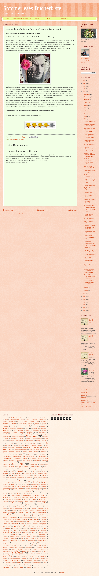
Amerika (13, 423)
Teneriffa (27, 549)
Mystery (41, 514)
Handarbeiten (36, 475)
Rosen (17, 536)
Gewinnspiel (20, 471)
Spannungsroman (41, 543)
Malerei (32, 510)
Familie (43, 454)
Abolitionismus (45, 417)
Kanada (21, 488)
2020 (84, 296)
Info (14, 482)
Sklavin (19, 543)
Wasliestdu (6, 560)
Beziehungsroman (6, 432)
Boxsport (40, 438)
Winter (19, 562)
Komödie (45, 491)
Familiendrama (6, 456)
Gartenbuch (11, 466)
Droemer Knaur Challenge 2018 (30, 447)
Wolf (4, 564)
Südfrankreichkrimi (13, 547)
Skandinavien (6, 544)
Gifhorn (34, 471)
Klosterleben (20, 491)
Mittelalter (20, 512)
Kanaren (27, 488)
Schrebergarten (31, 540)
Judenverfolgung (26, 486)
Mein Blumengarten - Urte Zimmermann (89, 206)
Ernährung (44, 453)
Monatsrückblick (42, 512)
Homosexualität (6, 481)
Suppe (32, 545)
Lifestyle (4, 506)
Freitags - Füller (6, 464)
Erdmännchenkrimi (29, 453)
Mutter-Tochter (28, 514)
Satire (38, 538)
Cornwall (18, 443)
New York (44, 519)
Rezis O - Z (64, 19)
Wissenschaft (27, 562)
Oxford (25, 526)
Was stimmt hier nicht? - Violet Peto (89, 167)
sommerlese (86, 58)
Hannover (44, 475)
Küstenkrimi (42, 499)
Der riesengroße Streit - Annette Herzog (89, 232)
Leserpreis (25, 503)
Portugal (39, 528)
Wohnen (45, 562)
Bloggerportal (31, 436)
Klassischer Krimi (12, 491)
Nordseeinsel (36, 521)
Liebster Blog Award (42, 505)
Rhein (23, 534)
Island (43, 482)
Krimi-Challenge (16, 495)
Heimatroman (29, 477)
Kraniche (11, 493)
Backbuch (42, 426)
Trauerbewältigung (7, 555)
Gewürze (28, 471)
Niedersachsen (6, 521)
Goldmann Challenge (28, 473)
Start (7, 19)
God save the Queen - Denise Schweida (89, 251)
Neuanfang (24, 519)
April (85, 116)
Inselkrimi (28, 482)
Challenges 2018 (28, 442)
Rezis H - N (51, 19)
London (40, 506)
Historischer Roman (25, 479)
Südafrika (5, 547)
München (5, 517)
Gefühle (15, 468)
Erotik (4, 454)
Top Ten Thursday (18, 553)
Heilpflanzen (21, 477)
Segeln (27, 542)
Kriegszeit (44, 493)
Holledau (38, 479)
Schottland (22, 540)
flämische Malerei (19, 565)
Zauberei (9, 564)
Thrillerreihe (25, 551)
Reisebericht (18, 532)
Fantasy (25, 458)
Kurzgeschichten (17, 499)
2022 (84, 92)
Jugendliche (43, 486)
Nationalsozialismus (25, 517)
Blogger (45, 434)
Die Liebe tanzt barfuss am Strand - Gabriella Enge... (89, 154)
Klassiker (38, 490)
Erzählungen (31, 454)
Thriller (16, 551)
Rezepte (14, 534)
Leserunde (31, 503)
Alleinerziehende (42, 419)
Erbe (22, 453)
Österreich (28, 567)
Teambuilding (5, 549)
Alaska (27, 419)
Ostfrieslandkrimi (7, 526)
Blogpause (45, 436)
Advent (6, 419)
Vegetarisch (43, 556)
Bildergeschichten (42, 432)
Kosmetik (5, 493)
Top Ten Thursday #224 (91, 320)
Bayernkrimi (34, 428)
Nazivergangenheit (7, 519)
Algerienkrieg (34, 419)
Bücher (10, 442)
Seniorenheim (43, 542)
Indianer (4, 482)
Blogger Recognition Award (18, 436)
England (5, 453)
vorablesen (6, 567)
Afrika (22, 419)
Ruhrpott (23, 536)
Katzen (40, 488)
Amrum (30, 423)
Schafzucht (44, 538)
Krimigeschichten (27, 495)
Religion (40, 532)
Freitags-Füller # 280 (89, 218)
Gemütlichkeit (18, 469)
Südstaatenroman (28, 547)
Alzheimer (43, 421)
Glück (12, 473)
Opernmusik (26, 525)
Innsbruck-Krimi (20, 482)
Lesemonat (15, 503)
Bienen (21, 432)
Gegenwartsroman (24, 468)
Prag (45, 528)
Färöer (46, 464)
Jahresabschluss (34, 484)
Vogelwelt (36, 558)
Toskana (38, 553)
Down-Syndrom (10, 447)
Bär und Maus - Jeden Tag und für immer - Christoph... (89, 276)
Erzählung (23, 454)
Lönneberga (40, 508)
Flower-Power (30, 460)
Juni (85, 110)
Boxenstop (34, 438)
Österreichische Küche (39, 567)
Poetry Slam (25, 528)
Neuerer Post (8, 210)
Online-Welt (14, 525)
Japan (18, 486)
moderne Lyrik (43, 565)
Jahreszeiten (43, 484)
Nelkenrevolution (16, 519)
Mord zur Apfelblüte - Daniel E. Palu (89, 124)
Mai (85, 113)
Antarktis (5, 425)
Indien (9, 482)
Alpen (18, 421)
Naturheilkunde (35, 517)
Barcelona (12, 428)
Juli (85, 108)
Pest (3, 528)
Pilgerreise (14, 528)
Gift (39, 471)
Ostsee (14, 526)
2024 (84, 86)
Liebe (44, 503)
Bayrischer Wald (42, 428)
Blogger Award (6, 436)
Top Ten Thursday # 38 (91, 354)
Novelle (22, 523)
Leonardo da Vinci (7, 503)
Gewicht (44, 469)
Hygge (29, 481)
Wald (42, 558)
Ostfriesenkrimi (34, 525)
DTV (18, 139)
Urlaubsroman (34, 556)
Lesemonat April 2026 (91, 369)
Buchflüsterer (13, 139)
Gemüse (11, 470)
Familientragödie (17, 458)
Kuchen (31, 497)
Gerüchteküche (26, 469)
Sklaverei (13, 543)
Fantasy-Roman (33, 458)
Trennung (16, 555)
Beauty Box (6, 430)
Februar (86, 287)
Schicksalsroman (13, 540)
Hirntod (4, 479)
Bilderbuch (30, 432)
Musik (16, 514)
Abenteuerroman (22, 417)
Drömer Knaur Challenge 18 (21, 449)
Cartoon (20, 442)
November (87, 97)
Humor (21, 481)
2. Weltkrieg (6, 417)
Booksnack (21, 438)
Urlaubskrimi (19, 556)
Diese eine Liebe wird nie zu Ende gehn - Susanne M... (89, 227)
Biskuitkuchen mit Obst (15, 434)
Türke (25, 554)
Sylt (45, 545)
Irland (34, 482)
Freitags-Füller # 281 (89, 185)
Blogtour (6, 438)
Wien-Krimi (7, 562)
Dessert (14, 445)
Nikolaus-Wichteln (20, 521)
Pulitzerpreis (43, 530)
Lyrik (27, 508)
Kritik (23, 497)
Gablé (5, 466)
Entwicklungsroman (14, 453)
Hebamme (13, 477)
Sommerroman (25, 544)
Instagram (83, 397)
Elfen (30, 451)
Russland (28, 536)
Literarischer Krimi (19, 506)
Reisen (33, 532)
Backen (5, 428)
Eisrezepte (25, 451)
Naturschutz (43, 517)
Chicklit (35, 442)
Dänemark (36, 449)
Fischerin (12, 460)
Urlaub (12, 556)
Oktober (86, 99)
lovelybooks (28, 565)
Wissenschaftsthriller (36, 562)
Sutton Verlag (39, 545)
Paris (30, 526)
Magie (8, 510)
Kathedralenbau (34, 488)
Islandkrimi (5, 484)
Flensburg (18, 460)
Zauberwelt (15, 564)
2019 (84, 299)
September (87, 102)
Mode (27, 512)
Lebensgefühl (13, 501)
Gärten (15, 475)
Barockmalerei (20, 428)
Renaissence (7, 534)
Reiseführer (26, 532)
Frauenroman (42, 462)
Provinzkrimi (24, 530)
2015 (84, 310)
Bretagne (46, 438)
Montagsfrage (7, 514)
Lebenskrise (20, 501)
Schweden (5, 542)
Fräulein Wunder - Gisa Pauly (88, 215)
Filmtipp (46, 458)
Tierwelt (7, 553)
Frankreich (13, 462)
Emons (36, 451)
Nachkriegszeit (13, 517)
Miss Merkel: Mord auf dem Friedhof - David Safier (89, 282)
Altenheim (32, 421)
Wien (47, 560)
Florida (23, 460)
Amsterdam (37, 423)
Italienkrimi (26, 484)
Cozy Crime (25, 443)
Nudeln (28, 523)
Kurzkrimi (26, 499)
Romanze (12, 536)
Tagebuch (40, 547)
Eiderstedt (5, 451)
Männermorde (19, 515)
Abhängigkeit (30, 417)
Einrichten (18, 451)
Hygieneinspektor (36, 481)
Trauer (44, 553)
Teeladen (13, 549)
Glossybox (5, 473)
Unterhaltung (6, 556)
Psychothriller (33, 530)
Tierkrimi (46, 551)
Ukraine (30, 554)
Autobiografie (35, 426)
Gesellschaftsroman (36, 470)
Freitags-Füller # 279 (89, 254)
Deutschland (21, 445)
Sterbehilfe (17, 545)
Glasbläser (44, 471)
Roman (22, 139)
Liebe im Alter (6, 505)
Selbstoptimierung (34, 542)
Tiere (39, 551)
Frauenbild (27, 462)
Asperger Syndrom (18, 425)
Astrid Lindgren (27, 425)
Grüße (10, 475)
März (85, 119)
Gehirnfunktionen (35, 468)
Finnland (6, 460)
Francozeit (6, 462)
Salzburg (32, 538)
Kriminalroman (39, 495)
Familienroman (7, 458)
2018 (84, 302)
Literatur (27, 506)
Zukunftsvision (31, 564)
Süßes (35, 547)
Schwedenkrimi (14, 542)
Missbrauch (12, 512)
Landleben (5, 501)
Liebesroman (30, 505)
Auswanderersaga (21, 426)
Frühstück (42, 464)
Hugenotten (14, 481)
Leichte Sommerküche (30, 501)
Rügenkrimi (5, 538)
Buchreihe (44, 440)
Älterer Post (72, 210)
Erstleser (17, 454)
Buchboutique (19, 440)
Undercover (44, 554)
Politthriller (32, 528)
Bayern (27, 428)
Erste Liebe (10, 454)
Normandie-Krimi (6, 523)
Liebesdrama (21, 505)
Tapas (45, 547)
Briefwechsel (11, 440)
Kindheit (25, 490)
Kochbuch (28, 492)
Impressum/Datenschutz (22, 19)
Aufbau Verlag (36, 425)
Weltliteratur (29, 560)
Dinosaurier (33, 445)
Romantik (5, 536)
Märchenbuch (34, 515)
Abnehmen (37, 417)
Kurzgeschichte (8, 499)
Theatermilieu (35, 549)
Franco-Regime (45, 460)
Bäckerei (4, 442)
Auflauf (45, 425)
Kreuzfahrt (24, 493)
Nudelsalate (34, 523)
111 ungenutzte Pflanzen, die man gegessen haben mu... (89, 260)
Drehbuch (18, 447)
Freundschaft (33, 464)
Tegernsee (20, 549)
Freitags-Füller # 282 (89, 144)
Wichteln (42, 560)
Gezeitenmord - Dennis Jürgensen (89, 242)
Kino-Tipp (31, 490)
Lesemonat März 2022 (90, 121)
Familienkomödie (42, 456)
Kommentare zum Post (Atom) (18, 214)
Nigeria (12, 521)
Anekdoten (44, 423)
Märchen (25, 515)
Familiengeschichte (29, 456)
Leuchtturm (38, 503)
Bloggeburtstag (38, 434)
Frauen (20, 462)
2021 (84, 293)
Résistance (35, 536)
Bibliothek (15, 432)
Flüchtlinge (37, 460)
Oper (20, 525)
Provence (14, 530)
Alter (37, 421)
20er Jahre (13, 417)
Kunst (36, 497)
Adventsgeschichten (14, 419)
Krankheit (17, 493)
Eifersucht (11, 451)
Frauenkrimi (34, 462)
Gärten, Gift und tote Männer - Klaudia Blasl (89, 181)
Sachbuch (14, 538)
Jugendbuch (35, 486)
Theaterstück (43, 549)
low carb (36, 565)
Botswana (28, 438)
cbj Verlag (9, 565)
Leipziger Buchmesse (41, 501)
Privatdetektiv (6, 530)
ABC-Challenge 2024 (86, 407)
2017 (84, 304)
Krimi (5, 495)
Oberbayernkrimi (6, 525)
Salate (27, 538)
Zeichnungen (23, 564)
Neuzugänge (34, 519)
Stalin (12, 545)
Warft (47, 558)
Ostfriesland (43, 525)
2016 (84, 307)
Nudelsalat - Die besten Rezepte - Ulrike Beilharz (89, 149)
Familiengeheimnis (17, 456)
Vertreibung (24, 558)
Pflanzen (8, 528)
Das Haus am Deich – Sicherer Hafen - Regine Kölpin (89, 270)
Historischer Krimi (12, 479)
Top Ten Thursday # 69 (91, 337)
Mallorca (38, 510)
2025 (84, 83)
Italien (12, 484)
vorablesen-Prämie (18, 567)
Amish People (22, 423)
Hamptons (29, 475)
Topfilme (31, 553)
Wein (24, 560)
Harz (8, 477)
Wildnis (13, 562)
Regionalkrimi (7, 532)
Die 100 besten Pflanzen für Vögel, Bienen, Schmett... (89, 237)
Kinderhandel (17, 490)
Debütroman (8, 445)
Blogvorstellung (14, 438)
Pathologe (45, 526)
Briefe (5, 440)
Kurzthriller (33, 499)
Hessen (35, 477)
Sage (22, 538)
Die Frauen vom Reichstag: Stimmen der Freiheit (88, 195)
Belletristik (20, 430)
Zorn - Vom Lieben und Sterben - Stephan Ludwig (89, 136)
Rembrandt (46, 532)
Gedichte (38, 466)
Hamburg (21, 475)
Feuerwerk (40, 458)
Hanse (4, 477)
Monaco (33, 512)
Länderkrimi (33, 508)
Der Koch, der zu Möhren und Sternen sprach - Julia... (89, 161)
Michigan (5, 512)
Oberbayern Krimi (42, 523)
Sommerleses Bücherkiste (32, 8)
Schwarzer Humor (41, 540)
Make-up (20, 510)
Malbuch (26, 510)
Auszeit (28, 426)
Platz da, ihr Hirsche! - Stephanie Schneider (90, 201)
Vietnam (30, 558)
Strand (27, 545)
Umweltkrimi (37, 554)
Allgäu (4, 421)
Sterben (23, 545)
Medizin (44, 510)
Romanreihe (42, 534)
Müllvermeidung (43, 515)
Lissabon (11, 506)
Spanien (33, 544)
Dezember (87, 94)
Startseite (40, 210)
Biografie (5, 434)
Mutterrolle (35, 514)
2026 (84, 80)
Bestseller (44, 430)
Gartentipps (26, 466)
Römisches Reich (42, 536)
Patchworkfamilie (37, 526)
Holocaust (44, 479)
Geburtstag (32, 466)
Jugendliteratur (6, 488)
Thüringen (34, 551)
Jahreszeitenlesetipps (8, 486)
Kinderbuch (6, 490)
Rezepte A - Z (84, 400)
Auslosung (5, 426)
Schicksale (5, 540)
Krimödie (16, 497)
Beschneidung (36, 430)
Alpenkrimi (24, 421)
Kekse (45, 488)
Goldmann (18, 473)
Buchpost (38, 440)
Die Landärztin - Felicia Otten (88, 175)
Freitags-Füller (18, 464)
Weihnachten (16, 560)
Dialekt (27, 445)
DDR (31, 443)
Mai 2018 (14, 510)
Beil (14, 430)
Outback (21, 526)
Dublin (30, 449)
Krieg (29, 493)
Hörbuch (44, 481)
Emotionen (43, 451)
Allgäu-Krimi (11, 421)
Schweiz (21, 542)
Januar (86, 290)
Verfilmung (5, 558)
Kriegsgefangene (36, 493)
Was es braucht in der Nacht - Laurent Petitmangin (89, 130)
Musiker (21, 514)
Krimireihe (6, 497)
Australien (13, 426)
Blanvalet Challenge (27, 434)
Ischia (39, 482)
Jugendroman (14, 488)
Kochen (38, 492)
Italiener (19, 484)
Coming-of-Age (10, 443)
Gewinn (5, 471)
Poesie (19, 528)
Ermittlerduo (37, 453)
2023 (84, 89)
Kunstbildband (44, 497)
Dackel (41, 443)
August (86, 105)
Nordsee (28, 521)
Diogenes (40, 445)
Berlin (27, 430)
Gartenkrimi (19, 466)
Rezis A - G (39, 19)
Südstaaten (21, 547)
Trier (21, 554)
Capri (15, 442)
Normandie (44, 521)
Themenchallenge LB (7, 551)
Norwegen (15, 523)
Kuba (27, 497)
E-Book (43, 449)
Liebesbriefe (13, 505)
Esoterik (38, 454)
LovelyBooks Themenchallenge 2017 (17, 508)
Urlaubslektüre (26, 556)
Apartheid (10, 425)
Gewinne (12, 471)
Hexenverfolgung (42, 477)
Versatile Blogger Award (14, 558)
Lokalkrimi (34, 506)
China (40, 442)
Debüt (46, 443)
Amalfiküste (5, 423)
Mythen (12, 515)
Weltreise (36, 560)
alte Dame (38, 564)
